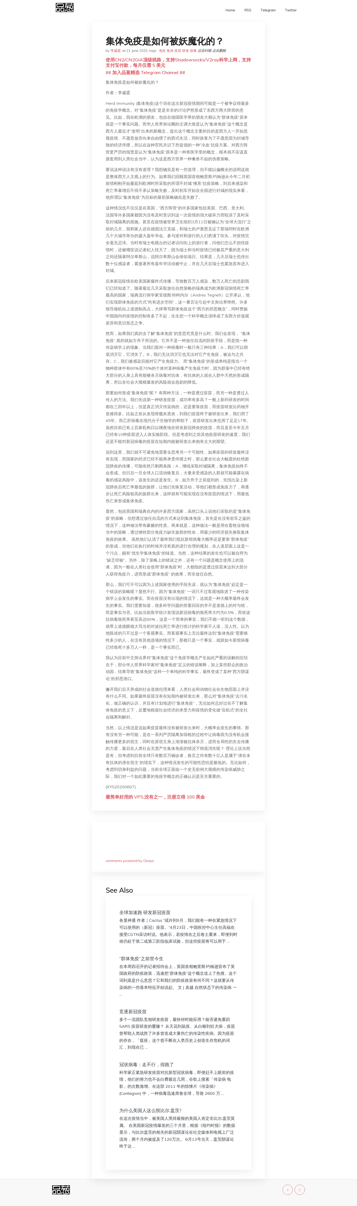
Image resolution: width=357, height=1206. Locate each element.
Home (230, 10)
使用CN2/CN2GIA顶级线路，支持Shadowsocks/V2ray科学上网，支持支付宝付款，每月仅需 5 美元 (178, 62)
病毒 (193, 50)
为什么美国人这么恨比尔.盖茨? (150, 1110)
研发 (185, 50)
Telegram (268, 10)
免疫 (162, 50)
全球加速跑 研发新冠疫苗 (145, 912)
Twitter (291, 10)
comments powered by (130, 861)
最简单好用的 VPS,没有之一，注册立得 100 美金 (155, 797)
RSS (247, 10)
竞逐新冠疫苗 (133, 1011)
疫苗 (177, 50)
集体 (170, 50)
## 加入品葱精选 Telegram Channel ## (145, 72)
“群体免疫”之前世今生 (141, 958)
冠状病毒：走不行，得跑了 (146, 1064)
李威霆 (115, 50)
